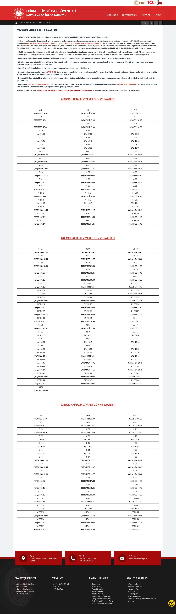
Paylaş (145, 23)
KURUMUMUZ (112, 15)
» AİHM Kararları (97, 611)
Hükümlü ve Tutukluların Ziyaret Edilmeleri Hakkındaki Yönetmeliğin (64, 90)
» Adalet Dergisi (97, 609)
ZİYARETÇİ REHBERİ (130, 15)
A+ (160, 22)
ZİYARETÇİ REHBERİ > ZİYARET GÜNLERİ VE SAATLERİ (34, 23)
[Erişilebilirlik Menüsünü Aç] (171, 603)
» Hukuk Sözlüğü (97, 606)
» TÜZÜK (56, 598)
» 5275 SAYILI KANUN (61, 595)
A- (156, 22)
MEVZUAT (146, 15)
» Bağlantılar (95, 604)
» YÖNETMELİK (58, 600)
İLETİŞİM (157, 15)
